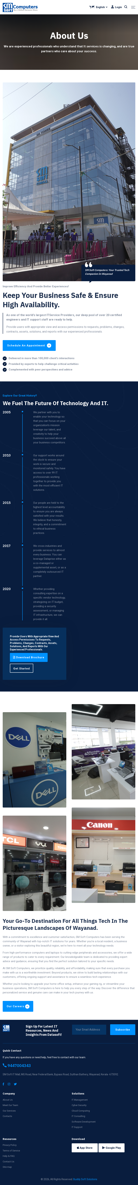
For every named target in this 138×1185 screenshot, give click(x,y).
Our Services (9, 1110)
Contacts (7, 1116)
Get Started (21, 668)
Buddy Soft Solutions (85, 1179)
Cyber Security (79, 1105)
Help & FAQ (9, 1156)
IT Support (77, 1127)
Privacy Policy (10, 1145)
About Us (8, 1099)
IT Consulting (78, 1116)
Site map (7, 1167)
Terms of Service (11, 1150)
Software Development (84, 1121)
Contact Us (8, 1161)
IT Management (80, 1099)
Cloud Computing (81, 1110)
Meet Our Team (10, 1105)
